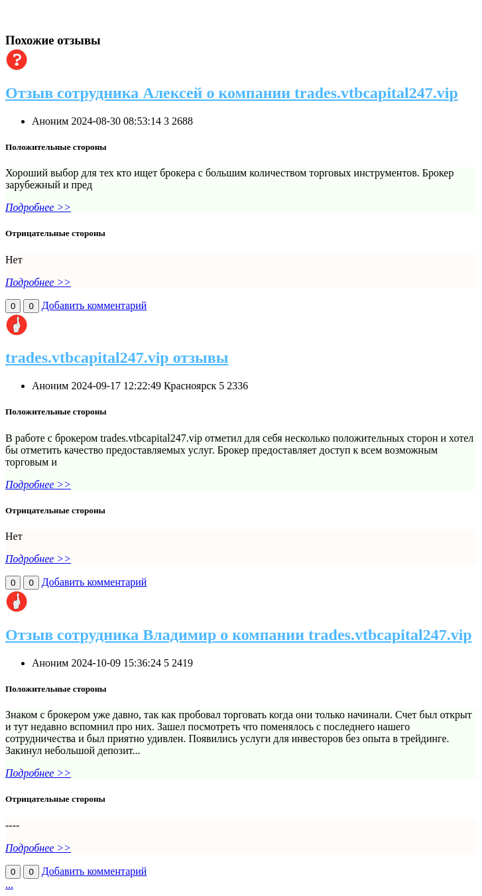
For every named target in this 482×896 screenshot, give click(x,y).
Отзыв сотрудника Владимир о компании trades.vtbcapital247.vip (238, 634)
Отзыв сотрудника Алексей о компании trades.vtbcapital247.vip (231, 92)
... (9, 884)
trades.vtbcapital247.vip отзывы (117, 357)
